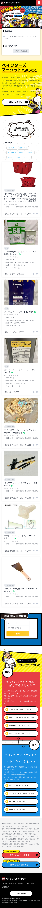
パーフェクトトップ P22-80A (18, 312)
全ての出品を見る (21, 51)
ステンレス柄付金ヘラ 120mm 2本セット (20, 590)
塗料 (6, 248)
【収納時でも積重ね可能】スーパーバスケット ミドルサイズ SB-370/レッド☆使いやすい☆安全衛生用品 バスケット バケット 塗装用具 (20, 197)
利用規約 (6, 887)
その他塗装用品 (9, 190)
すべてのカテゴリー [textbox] (15, 628)
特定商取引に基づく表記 (26, 884)
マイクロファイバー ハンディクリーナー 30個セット (20, 431)
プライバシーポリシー (9, 884)
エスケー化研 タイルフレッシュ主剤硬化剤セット (20, 253)
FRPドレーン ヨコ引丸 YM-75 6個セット (20, 537)
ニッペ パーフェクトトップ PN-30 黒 (20, 371)
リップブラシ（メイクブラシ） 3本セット (21, 484)
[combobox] (17, 628)
